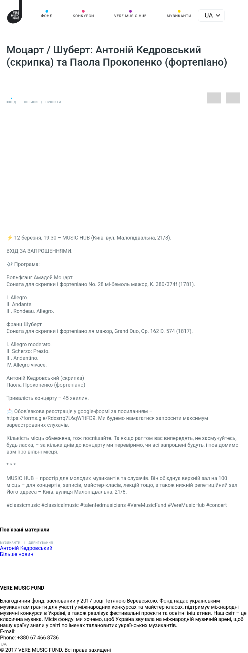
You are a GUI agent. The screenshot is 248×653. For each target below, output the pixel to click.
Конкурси (83, 16)
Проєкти (53, 102)
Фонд (47, 16)
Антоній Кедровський (26, 548)
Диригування (40, 542)
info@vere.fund (34, 631)
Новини (31, 102)
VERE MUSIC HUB (130, 16)
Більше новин (16, 554)
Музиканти (179, 16)
